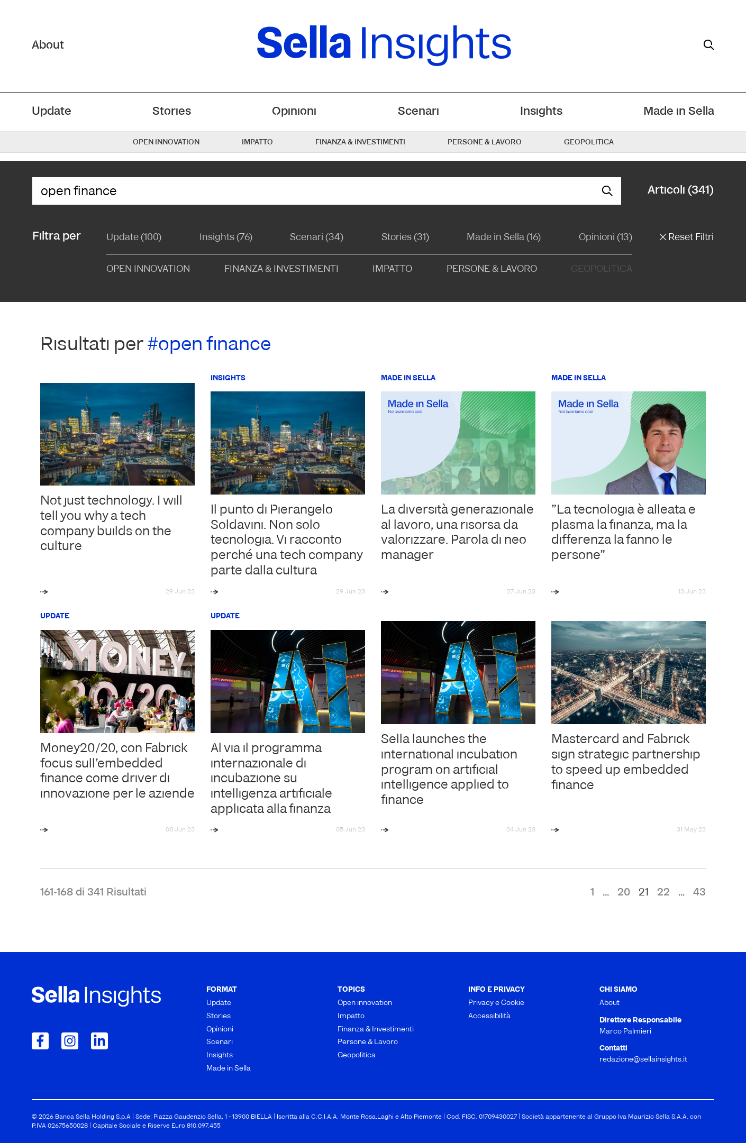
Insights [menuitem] (541, 112)
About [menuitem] (609, 1003)
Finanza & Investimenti (281, 269)
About (48, 46)
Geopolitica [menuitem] (589, 143)
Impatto (392, 269)
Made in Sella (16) (504, 238)
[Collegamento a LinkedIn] (99, 1040)
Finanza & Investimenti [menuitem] (360, 143)
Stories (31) (405, 238)
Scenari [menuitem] (418, 112)
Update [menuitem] (51, 112)
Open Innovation (148, 269)
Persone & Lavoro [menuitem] (485, 143)
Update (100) (133, 238)
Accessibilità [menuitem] (489, 1016)
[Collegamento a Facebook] (40, 1040)
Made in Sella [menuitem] (678, 112)
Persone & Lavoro (492, 269)
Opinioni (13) (605, 238)
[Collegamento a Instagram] (69, 1040)
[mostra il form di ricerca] (709, 45)
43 (699, 893)
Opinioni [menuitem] (294, 112)
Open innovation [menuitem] (166, 143)
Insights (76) (225, 238)
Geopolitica (601, 269)
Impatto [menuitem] (257, 143)
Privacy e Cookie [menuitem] (496, 1003)
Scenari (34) (316, 238)
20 (623, 893)
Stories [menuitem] (171, 112)
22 (663, 893)
